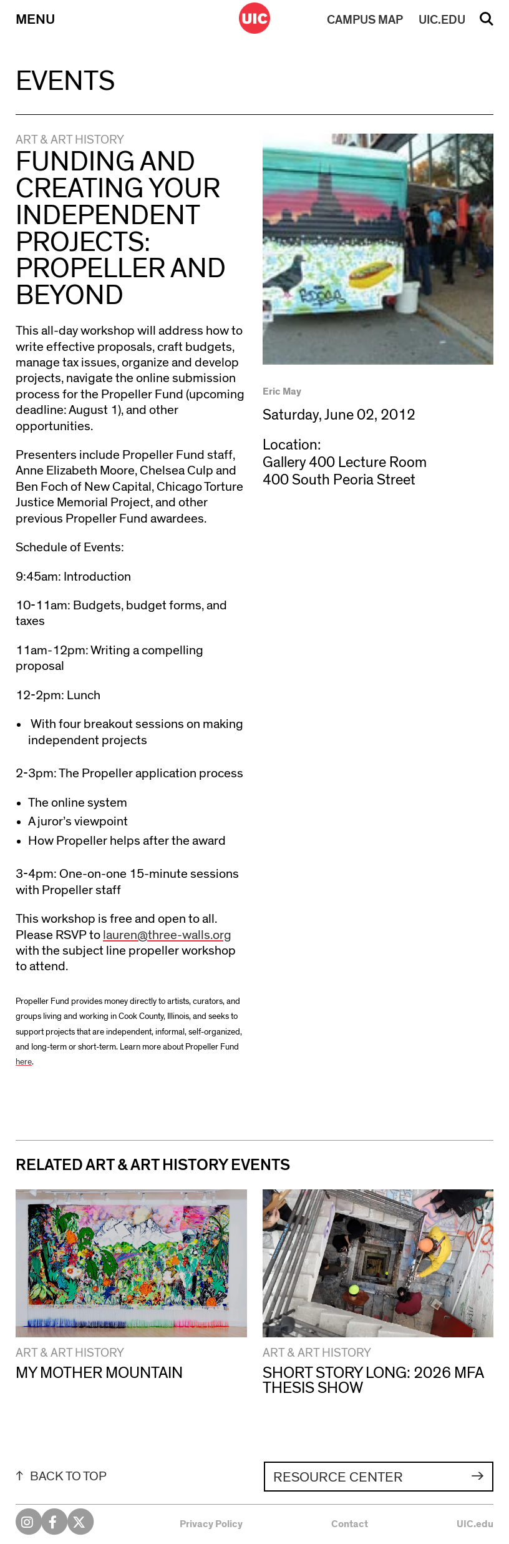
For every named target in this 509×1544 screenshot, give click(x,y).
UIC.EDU (442, 20)
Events (65, 81)
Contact (349, 1524)
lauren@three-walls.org (167, 935)
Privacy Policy (211, 1524)
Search (486, 23)
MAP (365, 20)
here (24, 1062)
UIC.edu (475, 1524)
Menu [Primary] (35, 19)
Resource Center (338, 1477)
